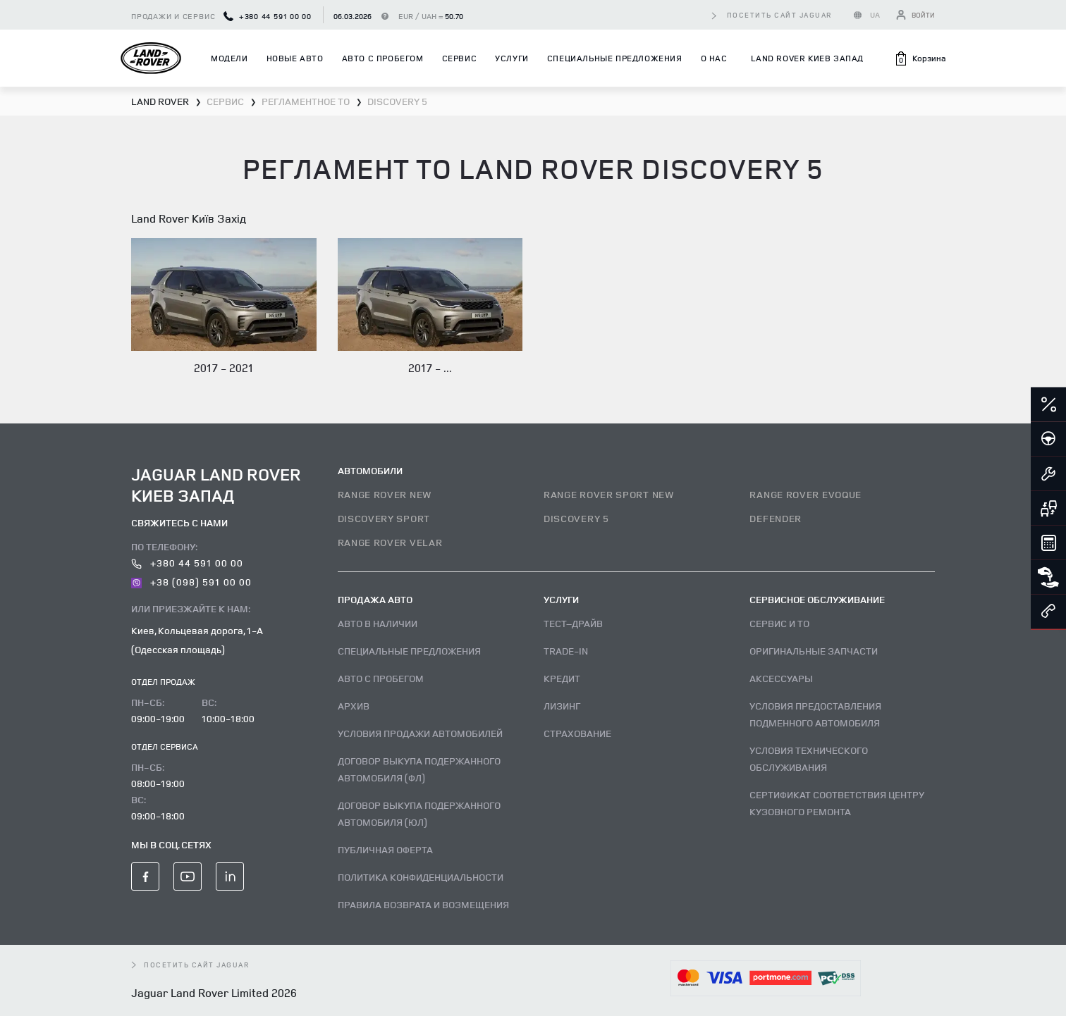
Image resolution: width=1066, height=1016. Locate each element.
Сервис (459, 58)
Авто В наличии (377, 623)
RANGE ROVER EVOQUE (805, 494)
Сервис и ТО (779, 623)
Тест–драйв (573, 623)
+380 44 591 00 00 (267, 16)
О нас (714, 58)
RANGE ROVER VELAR (390, 542)
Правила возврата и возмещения (423, 904)
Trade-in (566, 650)
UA (875, 14)
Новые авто (295, 58)
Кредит (562, 678)
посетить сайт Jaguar (780, 15)
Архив (353, 705)
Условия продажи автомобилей (420, 733)
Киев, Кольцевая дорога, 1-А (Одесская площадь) (197, 640)
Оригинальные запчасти (813, 650)
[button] (919, 58)
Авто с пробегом (383, 58)
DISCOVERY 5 (576, 518)
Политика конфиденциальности (420, 877)
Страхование (577, 733)
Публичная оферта (385, 849)
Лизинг (562, 705)
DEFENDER (775, 518)
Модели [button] (229, 58)
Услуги (512, 58)
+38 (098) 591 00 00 (191, 581)
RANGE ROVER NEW (385, 494)
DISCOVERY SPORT (384, 518)
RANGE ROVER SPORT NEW (609, 494)
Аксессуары (781, 678)
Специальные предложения (614, 58)
